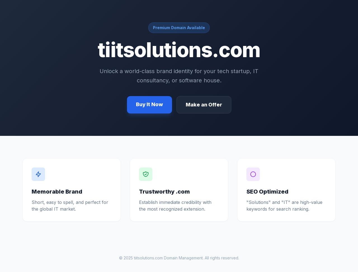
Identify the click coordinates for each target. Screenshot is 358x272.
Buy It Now (149, 104)
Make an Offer (204, 105)
